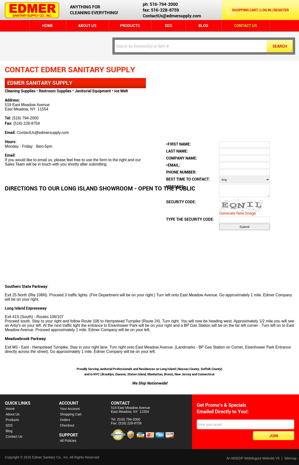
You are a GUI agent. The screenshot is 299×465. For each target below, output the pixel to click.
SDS (168, 25)
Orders (65, 420)
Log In (265, 10)
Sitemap (290, 458)
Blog (203, 25)
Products (130, 25)
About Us (87, 25)
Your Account (70, 409)
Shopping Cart (245, 10)
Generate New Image (237, 215)
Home (47, 25)
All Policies (68, 441)
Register (281, 10)
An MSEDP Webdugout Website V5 (252, 458)
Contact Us (245, 25)
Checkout (67, 425)
